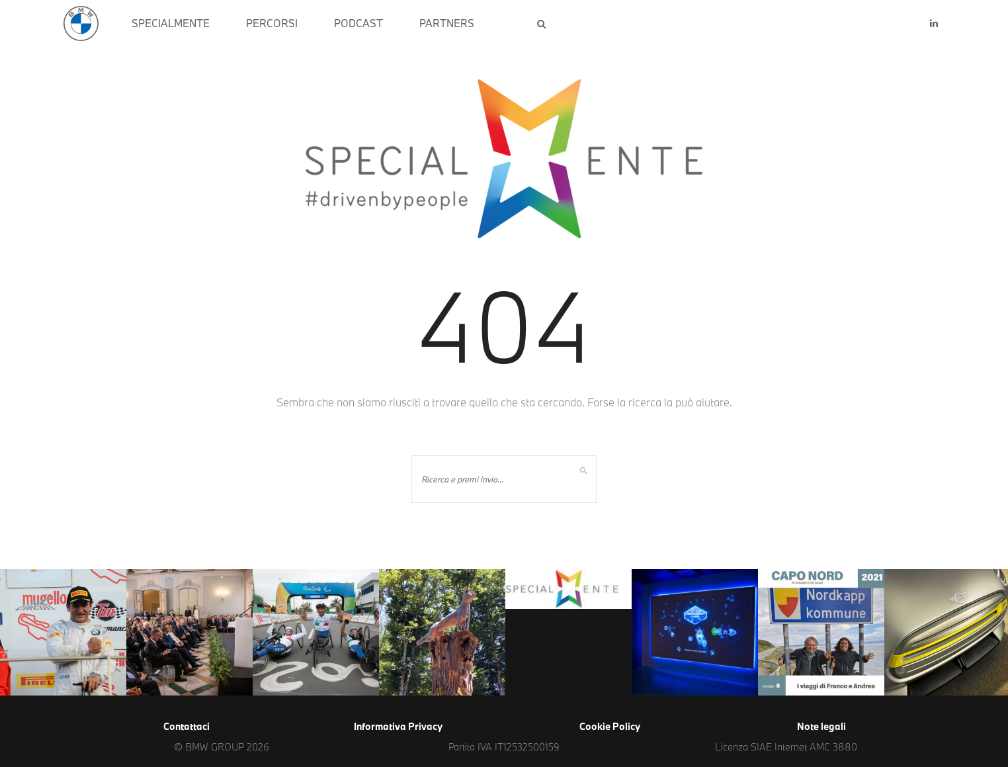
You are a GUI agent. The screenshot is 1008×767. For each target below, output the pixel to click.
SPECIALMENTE (171, 23)
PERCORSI (272, 23)
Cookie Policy (609, 726)
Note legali (821, 726)
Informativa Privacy (398, 726)
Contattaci (186, 726)
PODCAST (358, 23)
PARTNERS (446, 23)
